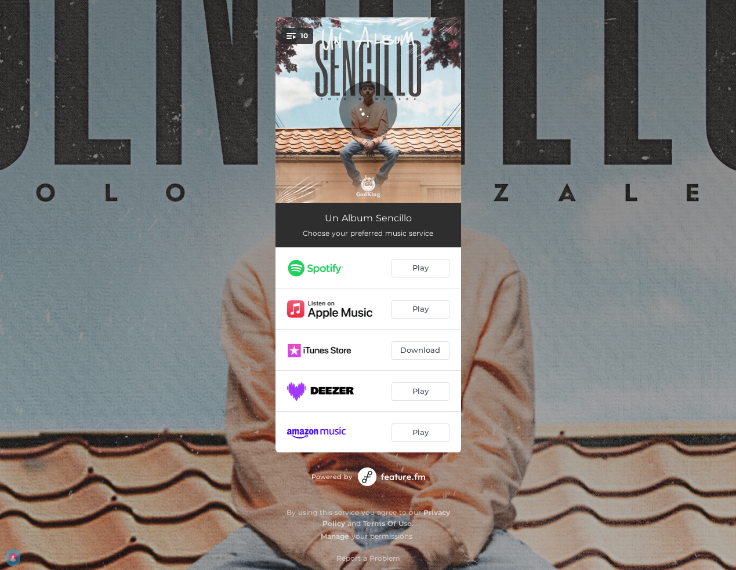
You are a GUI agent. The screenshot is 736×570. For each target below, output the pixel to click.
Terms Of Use (387, 523)
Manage (335, 536)
